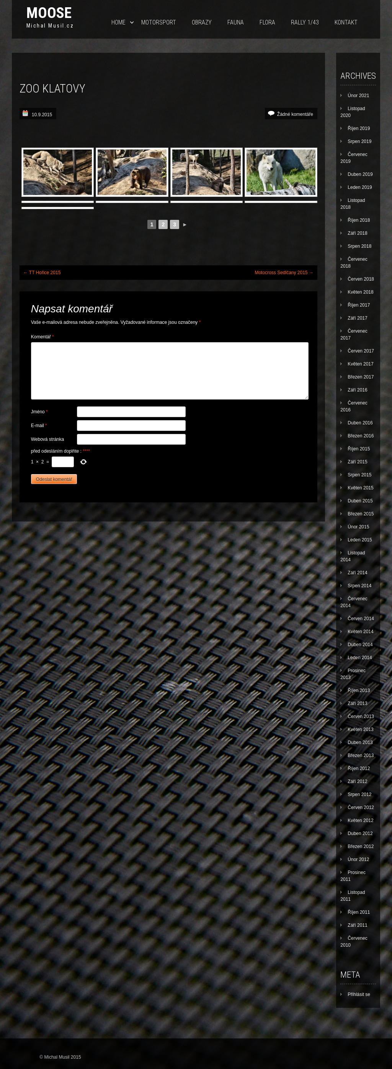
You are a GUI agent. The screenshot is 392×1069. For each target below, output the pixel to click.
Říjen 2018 (359, 220)
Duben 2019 (360, 174)
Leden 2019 (360, 187)
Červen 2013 (361, 716)
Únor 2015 (358, 527)
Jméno (39, 411)
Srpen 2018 (359, 246)
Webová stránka (47, 439)
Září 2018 (357, 233)
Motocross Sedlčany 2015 (284, 272)
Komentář (42, 337)
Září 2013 (357, 703)
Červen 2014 (361, 618)
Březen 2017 (361, 377)
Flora (267, 22)
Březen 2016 (361, 436)
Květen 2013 (360, 729)
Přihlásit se (359, 994)
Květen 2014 (360, 631)
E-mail (39, 425)
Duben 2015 (360, 501)
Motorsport (158, 22)
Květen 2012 (360, 820)
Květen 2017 (360, 364)
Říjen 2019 (359, 128)
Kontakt (346, 22)
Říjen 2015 (359, 449)
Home (118, 22)
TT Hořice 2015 (42, 272)
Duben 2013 (360, 742)
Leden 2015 (360, 540)
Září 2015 (357, 462)
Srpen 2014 (359, 585)
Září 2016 (357, 390)
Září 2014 (357, 572)
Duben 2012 (360, 833)
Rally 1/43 (305, 22)
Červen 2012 (361, 807)
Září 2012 (357, 781)
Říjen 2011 (359, 912)
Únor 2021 (358, 95)
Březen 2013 (361, 755)
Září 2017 (357, 318)
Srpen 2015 (359, 475)
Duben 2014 (360, 644)
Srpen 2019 (359, 141)
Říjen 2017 (359, 305)
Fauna (235, 22)
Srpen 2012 (359, 794)
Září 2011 (357, 925)
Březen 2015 (361, 514)
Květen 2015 (360, 488)
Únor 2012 (358, 859)
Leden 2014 (360, 657)
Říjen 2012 (359, 768)
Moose (49, 13)
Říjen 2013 (359, 690)
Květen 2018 (360, 292)
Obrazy (202, 22)
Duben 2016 (360, 423)
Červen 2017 (361, 351)
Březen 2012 (361, 846)
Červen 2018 (361, 279)
